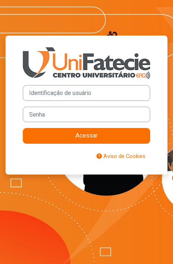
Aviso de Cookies (120, 156)
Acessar (86, 135)
